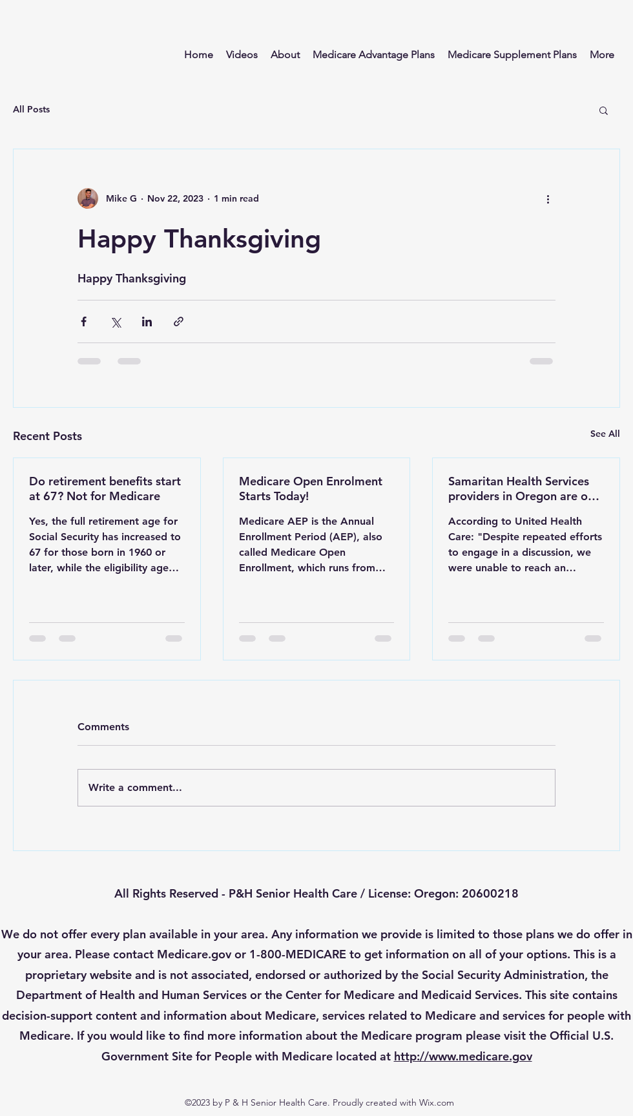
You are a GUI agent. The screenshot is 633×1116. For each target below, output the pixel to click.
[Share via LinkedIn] (147, 321)
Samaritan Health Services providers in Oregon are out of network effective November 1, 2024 (523, 488)
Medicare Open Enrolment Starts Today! (310, 488)
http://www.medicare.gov (463, 1056)
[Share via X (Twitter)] (115, 321)
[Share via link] (178, 321)
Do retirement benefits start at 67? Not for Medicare (105, 488)
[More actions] (547, 198)
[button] (603, 110)
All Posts (31, 109)
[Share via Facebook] (84, 321)
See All (605, 433)
